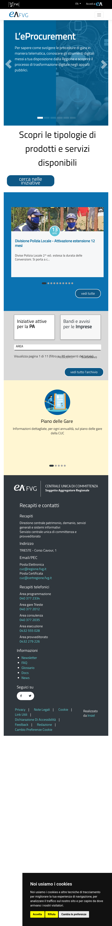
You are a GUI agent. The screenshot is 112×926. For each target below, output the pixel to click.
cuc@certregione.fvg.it (36, 768)
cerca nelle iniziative (30, 181)
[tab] (34, 327)
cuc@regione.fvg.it (33, 759)
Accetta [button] (37, 914)
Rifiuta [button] (51, 914)
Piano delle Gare (57, 611)
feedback (22, 914)
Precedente (65, 547)
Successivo (89, 547)
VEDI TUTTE (88, 293)
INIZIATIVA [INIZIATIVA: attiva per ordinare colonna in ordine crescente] (43, 346)
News (25, 867)
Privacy (20, 899)
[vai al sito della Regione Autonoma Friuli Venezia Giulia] (13, 4)
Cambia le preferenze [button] (73, 914)
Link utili (21, 904)
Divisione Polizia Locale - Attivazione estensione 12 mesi (55, 243)
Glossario (28, 857)
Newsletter (29, 847)
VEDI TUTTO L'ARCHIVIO (84, 562)
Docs (25, 862)
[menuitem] (94, 4)
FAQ (24, 852)
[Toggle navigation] (99, 15)
